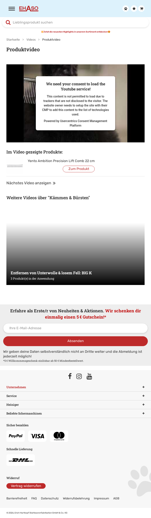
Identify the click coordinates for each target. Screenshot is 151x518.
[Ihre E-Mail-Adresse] (75, 328)
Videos (31, 39)
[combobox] (75, 22)
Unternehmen (75, 387)
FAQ (34, 498)
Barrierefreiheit (16, 498)
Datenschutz (50, 498)
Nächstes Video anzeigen (31, 183)
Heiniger (75, 404)
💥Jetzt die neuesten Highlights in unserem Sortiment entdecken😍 (75, 32)
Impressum (101, 498)
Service (75, 396)
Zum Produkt (78, 169)
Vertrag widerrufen (26, 486)
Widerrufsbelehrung (76, 498)
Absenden (75, 341)
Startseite (13, 39)
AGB (116, 498)
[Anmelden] (125, 8)
